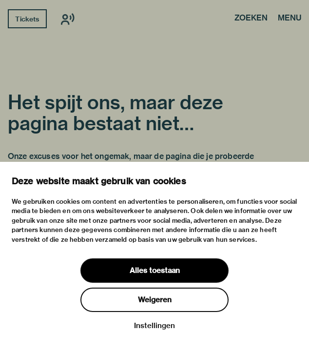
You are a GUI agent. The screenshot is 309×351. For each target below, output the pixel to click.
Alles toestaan (155, 270)
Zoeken (251, 18)
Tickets (27, 19)
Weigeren (155, 300)
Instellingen (154, 326)
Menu (289, 18)
